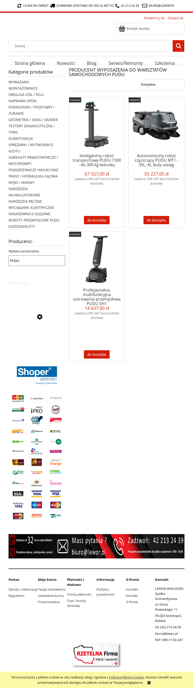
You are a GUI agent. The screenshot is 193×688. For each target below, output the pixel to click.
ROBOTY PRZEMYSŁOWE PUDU (34, 220)
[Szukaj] (178, 46)
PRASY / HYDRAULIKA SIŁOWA (33, 176)
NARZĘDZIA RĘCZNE (25, 201)
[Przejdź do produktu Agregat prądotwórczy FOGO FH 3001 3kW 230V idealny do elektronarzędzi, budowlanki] (37, 339)
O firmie (132, 602)
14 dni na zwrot (33, 6)
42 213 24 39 (127, 6)
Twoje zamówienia (51, 589)
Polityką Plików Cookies (126, 677)
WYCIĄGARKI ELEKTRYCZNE (31, 207)
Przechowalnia (49, 602)
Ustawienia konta (51, 595)
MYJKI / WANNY (21, 182)
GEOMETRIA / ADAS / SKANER (33, 119)
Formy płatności (79, 594)
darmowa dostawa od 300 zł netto (82, 6)
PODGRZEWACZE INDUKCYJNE (34, 169)
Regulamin (16, 595)
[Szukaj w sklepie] (92, 45)
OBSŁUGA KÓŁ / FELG (26, 94)
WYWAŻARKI (19, 82)
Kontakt (132, 589)
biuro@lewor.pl (162, 6)
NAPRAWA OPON (23, 100)
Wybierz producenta (24, 251)
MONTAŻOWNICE (23, 88)
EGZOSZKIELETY (22, 226)
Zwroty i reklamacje (23, 589)
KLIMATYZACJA (21, 138)
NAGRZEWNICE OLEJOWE (29, 213)
